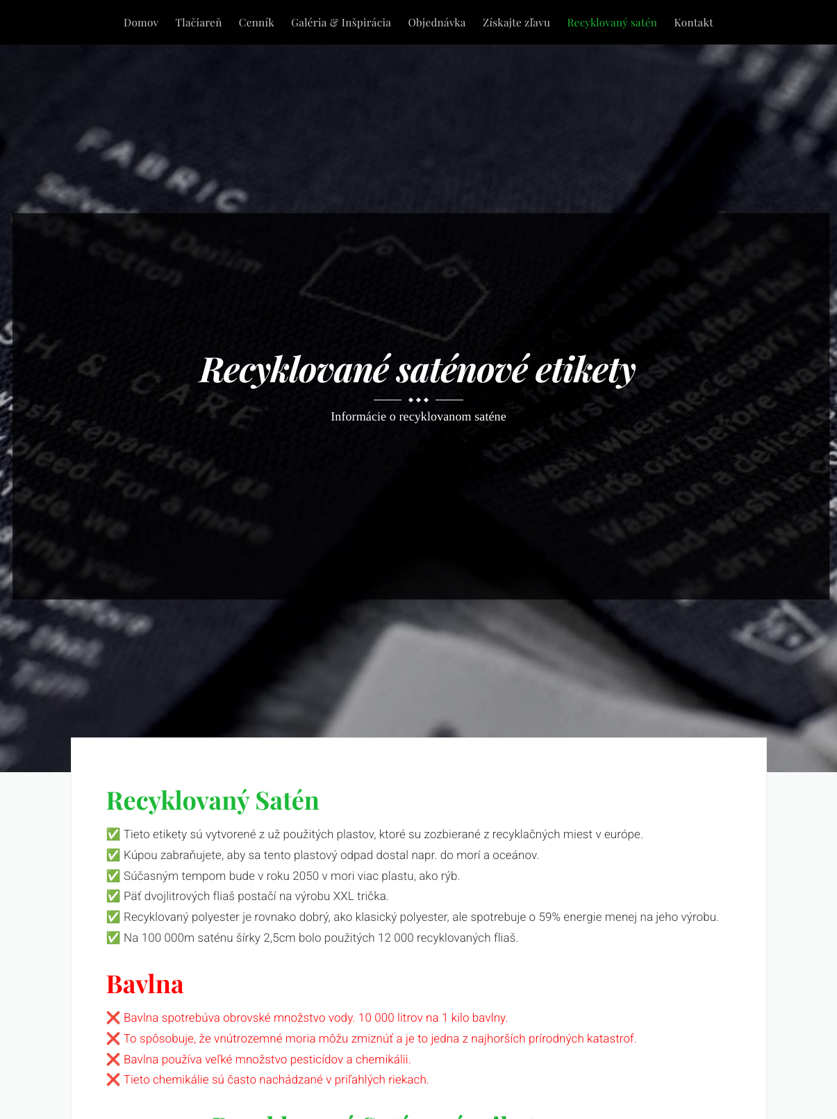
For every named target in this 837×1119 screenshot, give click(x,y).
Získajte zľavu (516, 22)
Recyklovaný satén (612, 22)
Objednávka (436, 22)
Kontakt (693, 22)
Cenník (256, 22)
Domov (141, 22)
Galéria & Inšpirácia (341, 22)
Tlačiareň (199, 22)
